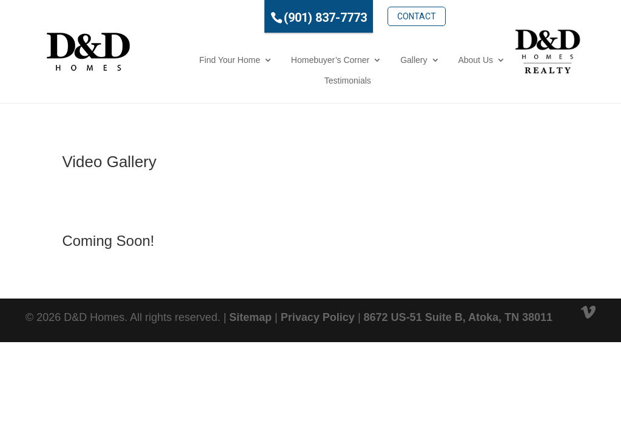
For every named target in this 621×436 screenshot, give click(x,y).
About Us (434, 60)
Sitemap (250, 317)
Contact (376, 16)
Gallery (373, 60)
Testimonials (306, 80)
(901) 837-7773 (284, 17)
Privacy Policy (318, 317)
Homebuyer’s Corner (289, 60)
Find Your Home (188, 60)
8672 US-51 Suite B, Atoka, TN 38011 (458, 317)
